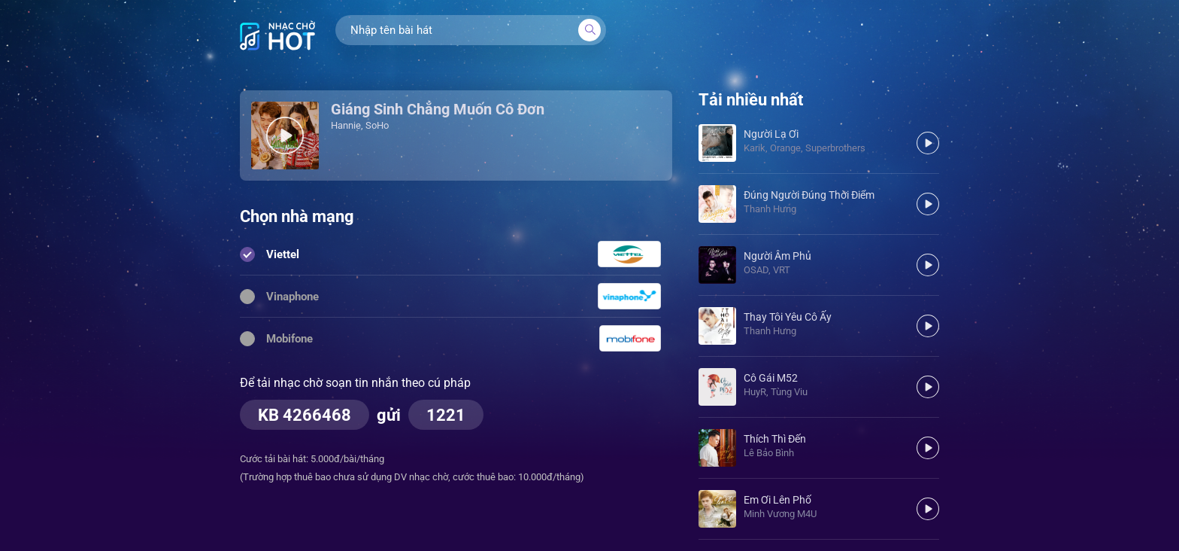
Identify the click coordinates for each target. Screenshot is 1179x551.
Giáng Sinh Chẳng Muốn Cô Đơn (437, 109)
